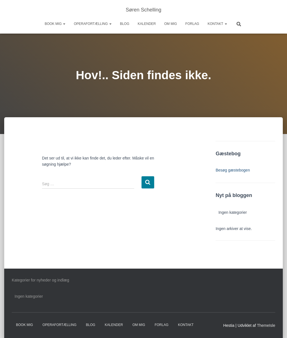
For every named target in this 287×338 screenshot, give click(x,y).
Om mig (170, 24)
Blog (124, 24)
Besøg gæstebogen (233, 170)
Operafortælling (92, 24)
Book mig (55, 24)
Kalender (147, 24)
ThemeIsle (266, 325)
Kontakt (217, 24)
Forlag (192, 24)
